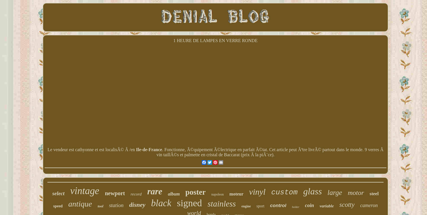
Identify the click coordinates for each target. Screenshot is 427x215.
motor (356, 192)
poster (195, 192)
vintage (84, 190)
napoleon (217, 194)
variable (327, 206)
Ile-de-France (149, 149)
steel (374, 193)
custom (284, 192)
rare (154, 191)
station (116, 205)
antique (80, 203)
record (136, 194)
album (174, 194)
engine (246, 206)
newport (115, 193)
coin (309, 205)
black (161, 203)
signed (189, 203)
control (278, 205)
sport (260, 206)
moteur (236, 194)
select (58, 193)
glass (312, 191)
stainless (222, 203)
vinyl (257, 191)
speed (57, 206)
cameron (369, 205)
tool (100, 206)
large (334, 192)
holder (295, 207)
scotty (347, 204)
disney (137, 204)
